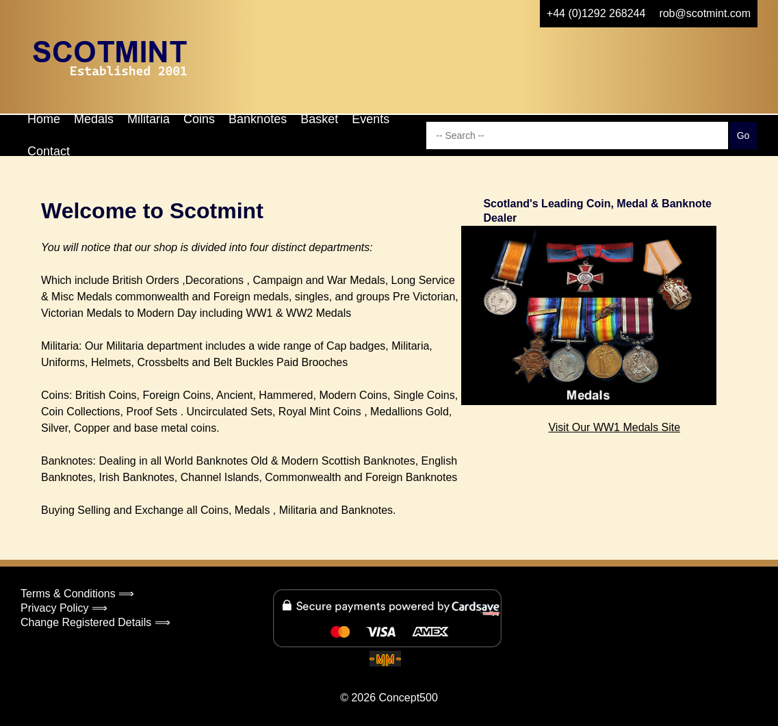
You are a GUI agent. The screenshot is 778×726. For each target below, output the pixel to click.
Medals (94, 119)
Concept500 (407, 697)
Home (43, 119)
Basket (319, 119)
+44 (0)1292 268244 (596, 13)
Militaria (148, 119)
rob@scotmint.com (705, 13)
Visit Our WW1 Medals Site (614, 427)
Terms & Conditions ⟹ (77, 593)
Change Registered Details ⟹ (95, 622)
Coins (199, 119)
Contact (48, 151)
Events (370, 119)
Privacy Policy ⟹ (64, 608)
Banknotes (258, 119)
